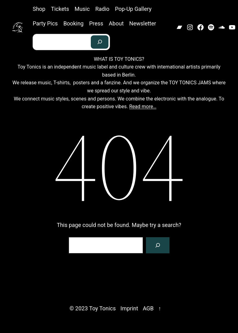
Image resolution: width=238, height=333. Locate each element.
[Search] (100, 42)
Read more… (142, 106)
